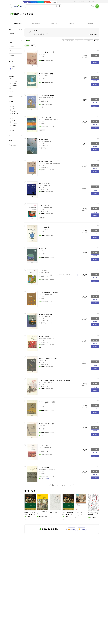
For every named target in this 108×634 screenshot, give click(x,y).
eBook (34, 2)
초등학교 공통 (14, 81)
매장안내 (92, 1)
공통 (12, 91)
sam (40, 2)
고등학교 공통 (14, 85)
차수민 (60, 275)
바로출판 (54, 2)
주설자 (40, 406)
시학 (39, 58)
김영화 (40, 275)
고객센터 (97, 1)
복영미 (40, 318)
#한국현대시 (42, 130)
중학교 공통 (14, 83)
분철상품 (13, 120)
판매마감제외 (14, 123)
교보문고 (27, 2)
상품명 (13, 64)
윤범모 (40, 187)
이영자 (53, 275)
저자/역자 (13, 66)
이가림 (40, 471)
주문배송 (88, 1)
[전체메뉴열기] (10, 6)
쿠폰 (12, 104)
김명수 (40, 253)
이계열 (40, 78)
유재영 (40, 56)
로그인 (78, 1)
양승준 (40, 165)
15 (70, 485)
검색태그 (13, 71)
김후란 (40, 121)
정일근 (40, 100)
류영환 (40, 143)
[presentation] (18, 23)
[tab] (18, 23)
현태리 (40, 384)
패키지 (13, 128)
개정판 (13, 130)
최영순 (67, 275)
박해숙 (47, 275)
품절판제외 (14, 125)
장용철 (40, 209)
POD (12, 118)
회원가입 (74, 1)
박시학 (35, 30)
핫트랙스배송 (14, 111)
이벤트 (13, 106)
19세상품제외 (14, 116)
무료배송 (13, 108)
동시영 (40, 231)
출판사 (13, 68)
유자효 (40, 450)
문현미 (40, 362)
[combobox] (29, 6)
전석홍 (40, 428)
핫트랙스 (47, 2)
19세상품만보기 (15, 113)
